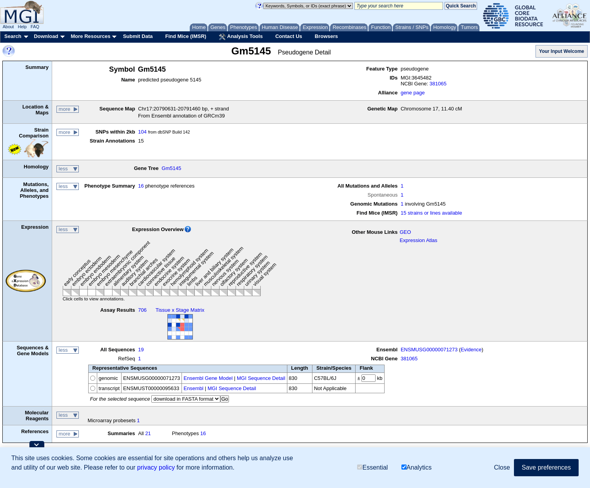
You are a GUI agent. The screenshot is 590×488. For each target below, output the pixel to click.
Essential (372, 467)
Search (12, 36)
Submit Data (138, 36)
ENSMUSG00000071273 (429, 349)
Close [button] (502, 467)
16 (140, 186)
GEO (405, 232)
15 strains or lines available (431, 213)
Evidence (471, 349)
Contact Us (288, 36)
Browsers (326, 36)
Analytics (416, 467)
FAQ (35, 26)
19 (140, 349)
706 (142, 310)
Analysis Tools (241, 36)
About (8, 26)
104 (142, 132)
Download (46, 36)
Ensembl (193, 388)
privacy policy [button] (156, 467)
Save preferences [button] (546, 467)
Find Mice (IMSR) (185, 36)
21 (148, 433)
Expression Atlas (418, 240)
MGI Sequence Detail (261, 378)
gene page (413, 93)
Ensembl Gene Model (207, 378)
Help (22, 26)
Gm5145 (171, 168)
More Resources (90, 36)
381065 (438, 84)
